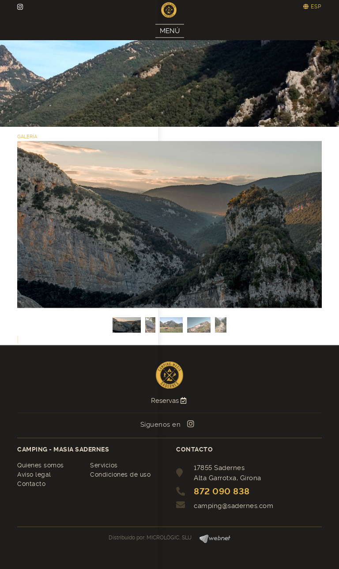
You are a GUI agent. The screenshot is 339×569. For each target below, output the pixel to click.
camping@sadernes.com (233, 506)
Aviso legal (34, 474)
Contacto (31, 483)
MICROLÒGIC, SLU (169, 538)
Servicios (104, 465)
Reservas (169, 401)
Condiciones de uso (120, 474)
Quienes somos (40, 465)
